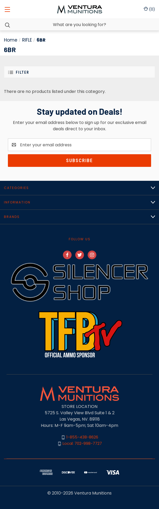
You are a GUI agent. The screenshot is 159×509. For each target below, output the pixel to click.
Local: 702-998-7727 (82, 443)
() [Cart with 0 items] (149, 9)
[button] (79, 72)
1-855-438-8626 (82, 437)
